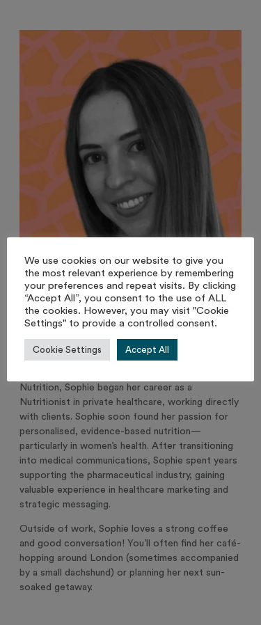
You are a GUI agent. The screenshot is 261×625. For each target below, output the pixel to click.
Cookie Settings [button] (67, 349)
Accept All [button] (147, 349)
